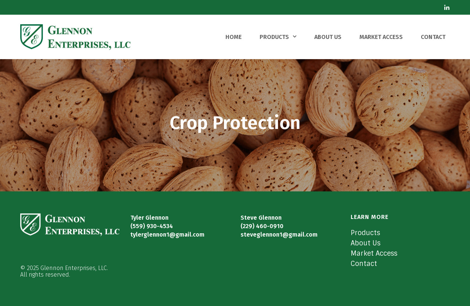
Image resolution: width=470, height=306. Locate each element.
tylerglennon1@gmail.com (167, 234)
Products (365, 232)
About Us (365, 243)
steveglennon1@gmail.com (279, 234)
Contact (364, 263)
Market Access (374, 253)
